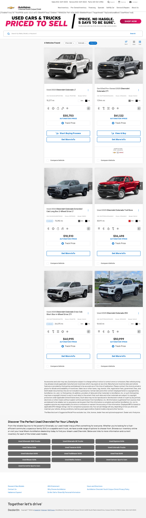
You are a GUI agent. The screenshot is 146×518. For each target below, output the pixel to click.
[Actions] (88, 90)
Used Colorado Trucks (116, 447)
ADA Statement (54, 486)
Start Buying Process (68, 133)
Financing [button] (92, 8)
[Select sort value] (127, 43)
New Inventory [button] (63, 8)
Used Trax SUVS (117, 453)
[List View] (140, 43)
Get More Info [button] (68, 140)
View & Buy (118, 133)
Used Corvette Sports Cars (29, 466)
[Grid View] (133, 43)
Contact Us (12, 489)
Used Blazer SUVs (29, 460)
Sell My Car (110, 8)
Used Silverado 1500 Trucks (29, 441)
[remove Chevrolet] (70, 43)
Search (133, 33)
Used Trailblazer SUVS (73, 453)
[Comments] (88, 108)
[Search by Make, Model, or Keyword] (69, 33)
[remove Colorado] (82, 43)
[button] (90, 66)
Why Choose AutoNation (57, 489)
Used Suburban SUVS (29, 453)
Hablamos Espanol (15, 492)
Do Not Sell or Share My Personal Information (64, 492)
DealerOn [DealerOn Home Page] (37, 510)
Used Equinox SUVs (116, 441)
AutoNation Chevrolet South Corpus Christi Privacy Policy (108, 489)
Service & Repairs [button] (123, 8)
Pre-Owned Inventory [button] (78, 8)
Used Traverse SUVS (73, 447)
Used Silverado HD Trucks (73, 441)
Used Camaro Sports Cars (116, 460)
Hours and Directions (94, 486)
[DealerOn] (14, 510)
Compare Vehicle (57, 160)
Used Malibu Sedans (73, 460)
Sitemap (44, 510)
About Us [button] (135, 8)
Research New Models (16, 486)
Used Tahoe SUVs (29, 447)
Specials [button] (101, 8)
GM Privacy (51, 510)
